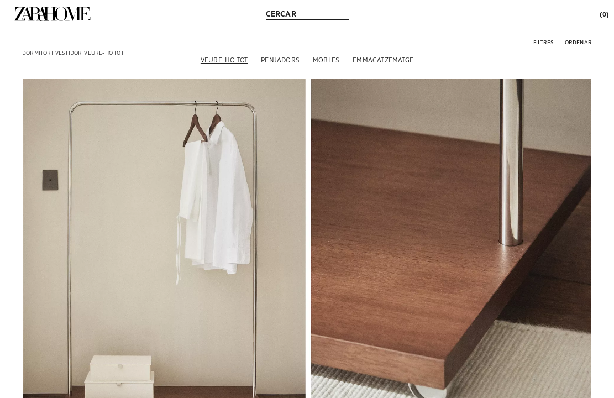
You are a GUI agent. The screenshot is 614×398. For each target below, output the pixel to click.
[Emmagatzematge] (383, 59)
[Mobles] (326, 59)
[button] (543, 42)
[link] (52, 14)
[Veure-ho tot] (224, 59)
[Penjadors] (280, 59)
